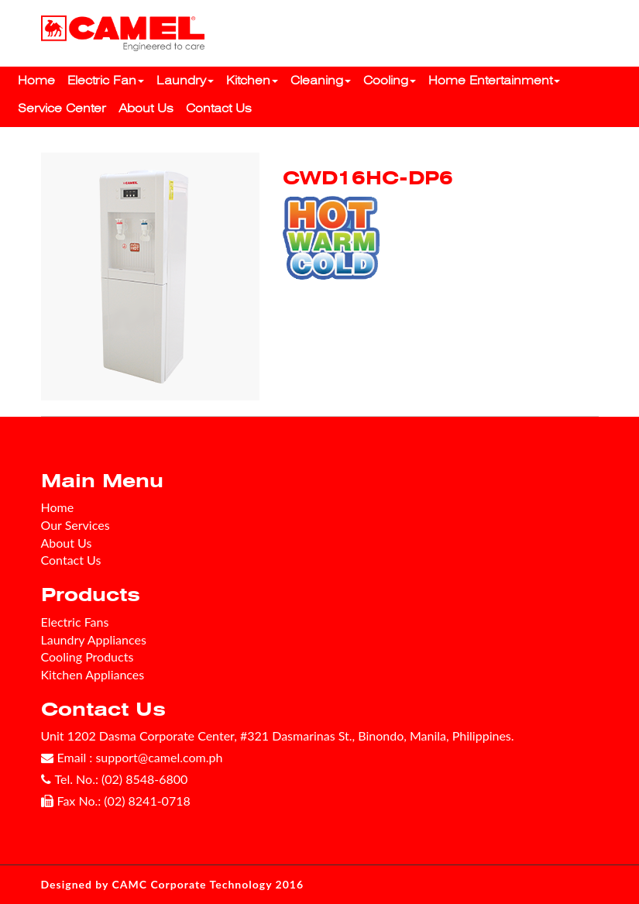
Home (36, 81)
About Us (146, 108)
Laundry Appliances (93, 639)
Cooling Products (87, 656)
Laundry (185, 81)
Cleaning (320, 81)
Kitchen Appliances (93, 674)
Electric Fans (75, 621)
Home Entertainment (494, 81)
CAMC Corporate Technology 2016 (208, 884)
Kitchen (252, 81)
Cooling (389, 81)
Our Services (75, 524)
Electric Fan (105, 81)
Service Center (62, 108)
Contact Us (219, 108)
